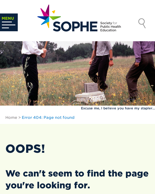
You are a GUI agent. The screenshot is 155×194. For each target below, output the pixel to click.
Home (11, 117)
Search (142, 24)
